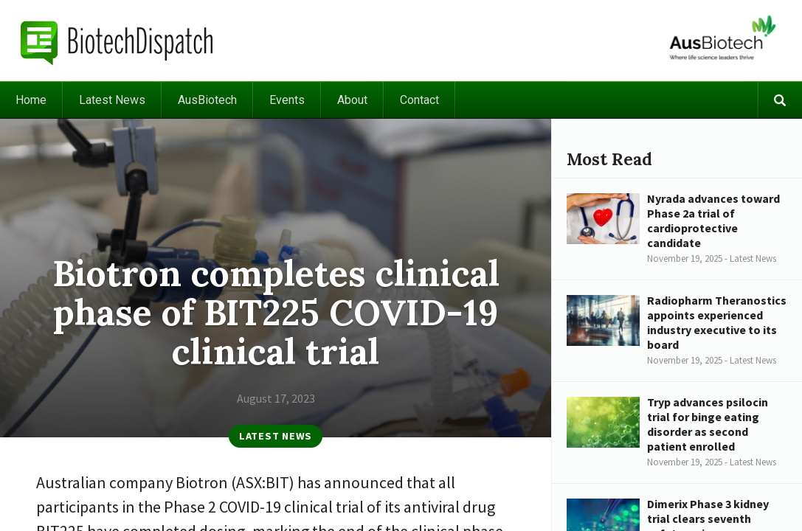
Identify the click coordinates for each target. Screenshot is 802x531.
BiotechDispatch (117, 40)
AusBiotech (207, 100)
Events (287, 100)
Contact (419, 100)
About (352, 100)
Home (30, 100)
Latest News (112, 100)
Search (780, 100)
